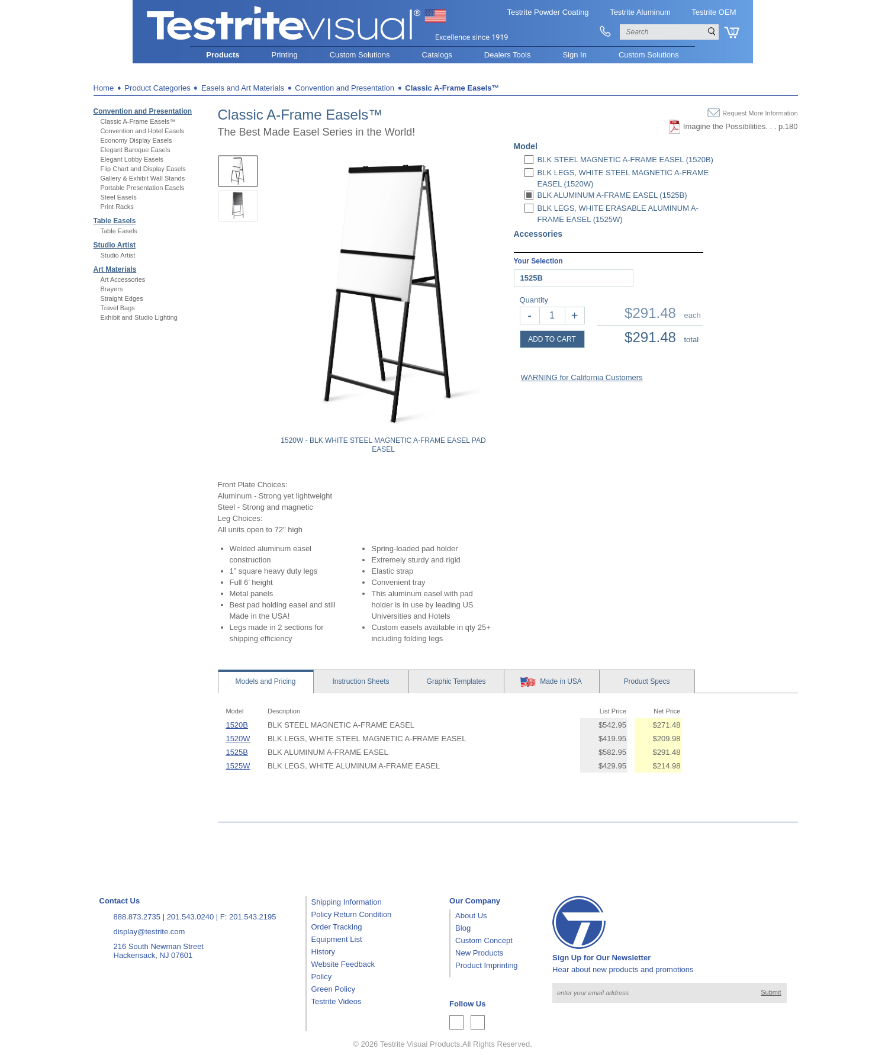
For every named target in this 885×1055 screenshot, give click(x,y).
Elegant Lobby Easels (132, 159)
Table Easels (115, 221)
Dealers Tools (507, 54)
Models (265, 681)
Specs (646, 681)
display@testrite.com (149, 931)
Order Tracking (336, 926)
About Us (471, 915)
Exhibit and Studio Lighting (139, 317)
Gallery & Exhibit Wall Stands (143, 178)
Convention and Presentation (143, 111)
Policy (321, 976)
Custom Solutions (360, 54)
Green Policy (333, 989)
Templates (456, 681)
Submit (771, 992)
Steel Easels (119, 197)
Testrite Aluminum (640, 12)
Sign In (574, 54)
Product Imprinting (486, 965)
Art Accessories (123, 279)
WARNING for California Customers (582, 377)
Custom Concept (484, 940)
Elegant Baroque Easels (135, 149)
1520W (238, 738)
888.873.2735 (137, 916)
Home (104, 87)
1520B (237, 725)
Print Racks (117, 206)
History (323, 951)
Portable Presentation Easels (143, 187)
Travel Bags (118, 307)
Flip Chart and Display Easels (143, 168)
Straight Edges (122, 298)
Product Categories (157, 87)
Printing (285, 54)
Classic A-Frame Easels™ (138, 121)
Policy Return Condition (351, 914)
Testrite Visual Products (420, 1044)
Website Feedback (343, 964)
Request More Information (759, 113)
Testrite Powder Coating (548, 12)
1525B (237, 752)
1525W (238, 765)
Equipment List (336, 939)
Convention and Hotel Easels (143, 130)
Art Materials (115, 269)
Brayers (112, 288)
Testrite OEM (713, 12)
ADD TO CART (552, 339)
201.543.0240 (190, 916)
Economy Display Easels (136, 140)
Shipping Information (346, 902)
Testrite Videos (336, 1001)
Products (222, 54)
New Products (479, 952)
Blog (463, 928)
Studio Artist (115, 245)
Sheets (360, 681)
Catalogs (437, 54)
